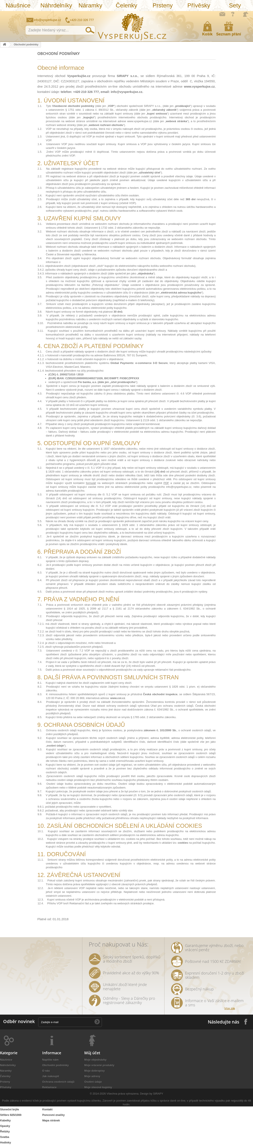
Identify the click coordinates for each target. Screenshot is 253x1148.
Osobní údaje (93, 1081)
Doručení (48, 1092)
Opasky (5, 1125)
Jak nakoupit (50, 1076)
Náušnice (18, 5)
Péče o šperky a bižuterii (58, 1098)
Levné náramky (10, 1103)
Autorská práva (52, 1103)
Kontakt (47, 1109)
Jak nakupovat (233, 14)
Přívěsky (198, 5)
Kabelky (5, 1120)
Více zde (229, 1008)
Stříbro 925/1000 (10, 1114)
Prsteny (163, 5)
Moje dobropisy (94, 1070)
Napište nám (222, 14)
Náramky (90, 5)
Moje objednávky (95, 1059)
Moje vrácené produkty (99, 1065)
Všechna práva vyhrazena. (123, 1135)
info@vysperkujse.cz (47, 20)
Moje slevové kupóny (98, 1087)
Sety (235, 5)
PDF (166, 483)
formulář (91, 483)
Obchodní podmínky (55, 1065)
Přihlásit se (245, 14)
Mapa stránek (51, 1120)
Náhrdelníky (56, 5)
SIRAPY (158, 1135)
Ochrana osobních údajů (58, 1081)
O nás (46, 1070)
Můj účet (92, 1052)
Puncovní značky (53, 1114)
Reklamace (49, 1087)
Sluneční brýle (9, 1109)
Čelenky (126, 5)
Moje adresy (92, 1076)
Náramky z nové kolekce (16, 1098)
